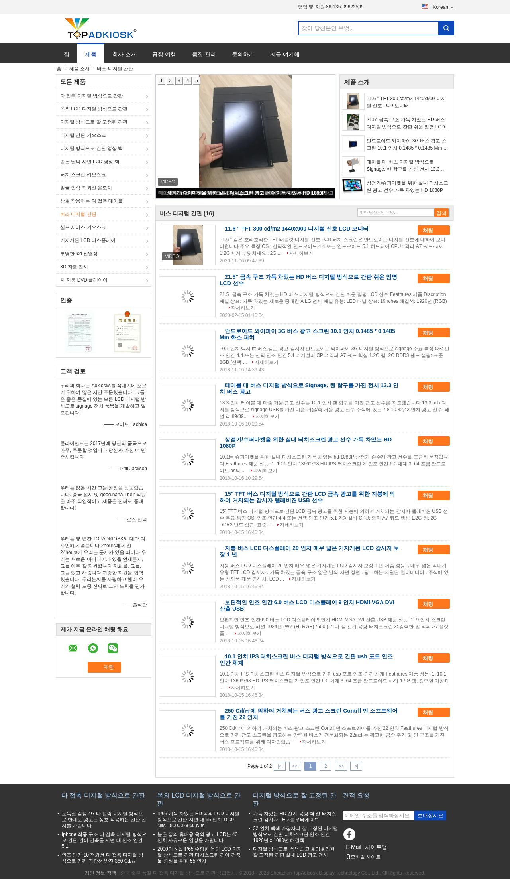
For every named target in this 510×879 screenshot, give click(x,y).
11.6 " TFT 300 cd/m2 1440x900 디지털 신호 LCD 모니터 (406, 102)
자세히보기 (301, 253)
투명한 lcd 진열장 (79, 253)
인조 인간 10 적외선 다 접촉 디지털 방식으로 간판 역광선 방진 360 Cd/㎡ (102, 858)
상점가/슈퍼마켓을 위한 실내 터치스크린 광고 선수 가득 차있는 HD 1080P (246, 193)
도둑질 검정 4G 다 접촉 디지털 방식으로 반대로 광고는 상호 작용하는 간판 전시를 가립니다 (104, 819)
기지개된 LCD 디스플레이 (88, 240)
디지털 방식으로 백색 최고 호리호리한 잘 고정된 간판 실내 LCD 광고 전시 (294, 852)
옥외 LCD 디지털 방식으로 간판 (94, 109)
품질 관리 (204, 54)
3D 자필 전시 (74, 267)
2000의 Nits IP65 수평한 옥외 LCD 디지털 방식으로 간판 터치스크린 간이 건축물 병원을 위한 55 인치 (199, 855)
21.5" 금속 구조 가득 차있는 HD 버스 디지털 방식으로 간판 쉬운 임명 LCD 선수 (406, 123)
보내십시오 (430, 815)
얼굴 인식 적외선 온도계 (86, 188)
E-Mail (353, 847)
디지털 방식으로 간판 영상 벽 (91, 148)
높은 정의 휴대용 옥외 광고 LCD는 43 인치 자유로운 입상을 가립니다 (197, 837)
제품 (90, 54)
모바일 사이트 (363, 857)
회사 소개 (124, 54)
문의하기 (243, 54)
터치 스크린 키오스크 (83, 174)
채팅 (433, 230)
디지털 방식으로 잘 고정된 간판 (94, 122)
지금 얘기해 (285, 54)
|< (280, 766)
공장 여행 (164, 54)
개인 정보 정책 (100, 873)
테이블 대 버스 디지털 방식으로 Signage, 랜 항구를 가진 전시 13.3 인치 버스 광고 (406, 166)
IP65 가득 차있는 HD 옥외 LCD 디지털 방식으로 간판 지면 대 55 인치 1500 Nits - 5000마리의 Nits (198, 819)
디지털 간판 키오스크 (83, 135)
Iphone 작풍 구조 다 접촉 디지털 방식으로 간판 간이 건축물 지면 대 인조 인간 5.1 (104, 840)
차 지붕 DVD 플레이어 (84, 280)
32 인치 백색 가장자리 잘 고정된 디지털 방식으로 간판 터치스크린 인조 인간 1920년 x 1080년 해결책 (295, 834)
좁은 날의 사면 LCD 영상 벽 (90, 161)
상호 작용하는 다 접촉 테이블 (91, 201)
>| (356, 766)
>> (341, 766)
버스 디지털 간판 (78, 214)
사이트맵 (376, 847)
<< (295, 766)
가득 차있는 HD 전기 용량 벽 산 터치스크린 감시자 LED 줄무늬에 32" (294, 816)
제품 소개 (79, 68)
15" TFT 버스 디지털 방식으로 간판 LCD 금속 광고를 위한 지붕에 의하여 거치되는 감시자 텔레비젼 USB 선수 (307, 497)
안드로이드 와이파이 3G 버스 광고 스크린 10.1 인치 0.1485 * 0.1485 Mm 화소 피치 (407, 145)
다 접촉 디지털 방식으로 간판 (91, 96)
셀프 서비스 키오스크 (83, 227)
